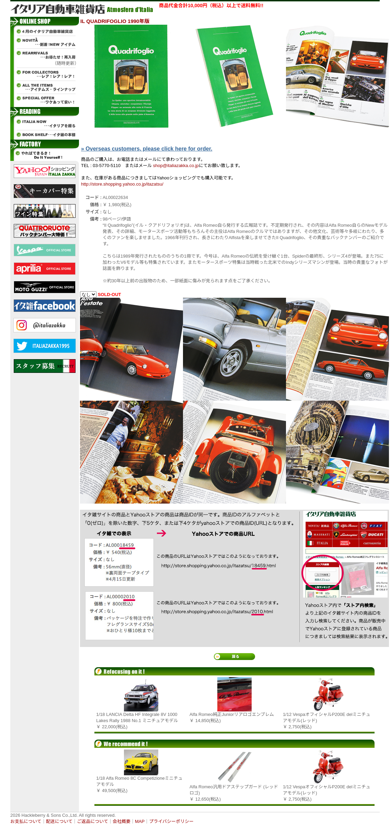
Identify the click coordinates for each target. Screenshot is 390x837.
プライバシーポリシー (171, 821)
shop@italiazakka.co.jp (176, 165)
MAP (140, 821)
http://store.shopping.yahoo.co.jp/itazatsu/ (122, 184)
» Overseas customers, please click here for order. (146, 149)
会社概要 (121, 821)
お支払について (26, 821)
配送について (59, 821)
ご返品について (92, 821)
